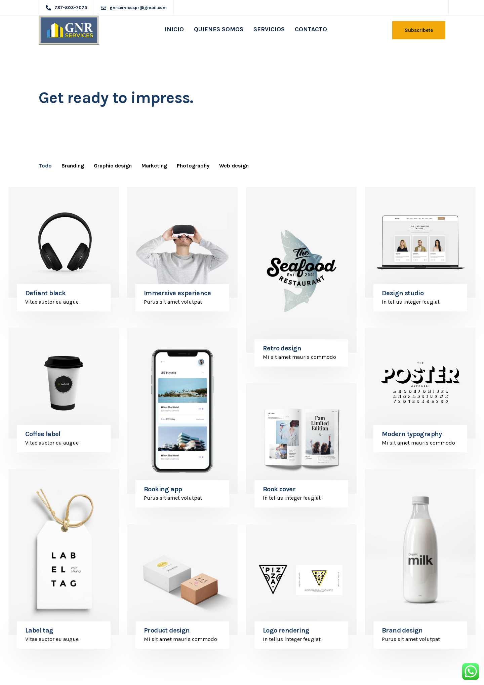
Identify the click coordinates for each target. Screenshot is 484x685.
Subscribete (419, 30)
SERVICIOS (269, 29)
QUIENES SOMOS (218, 29)
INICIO (174, 29)
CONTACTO (311, 29)
